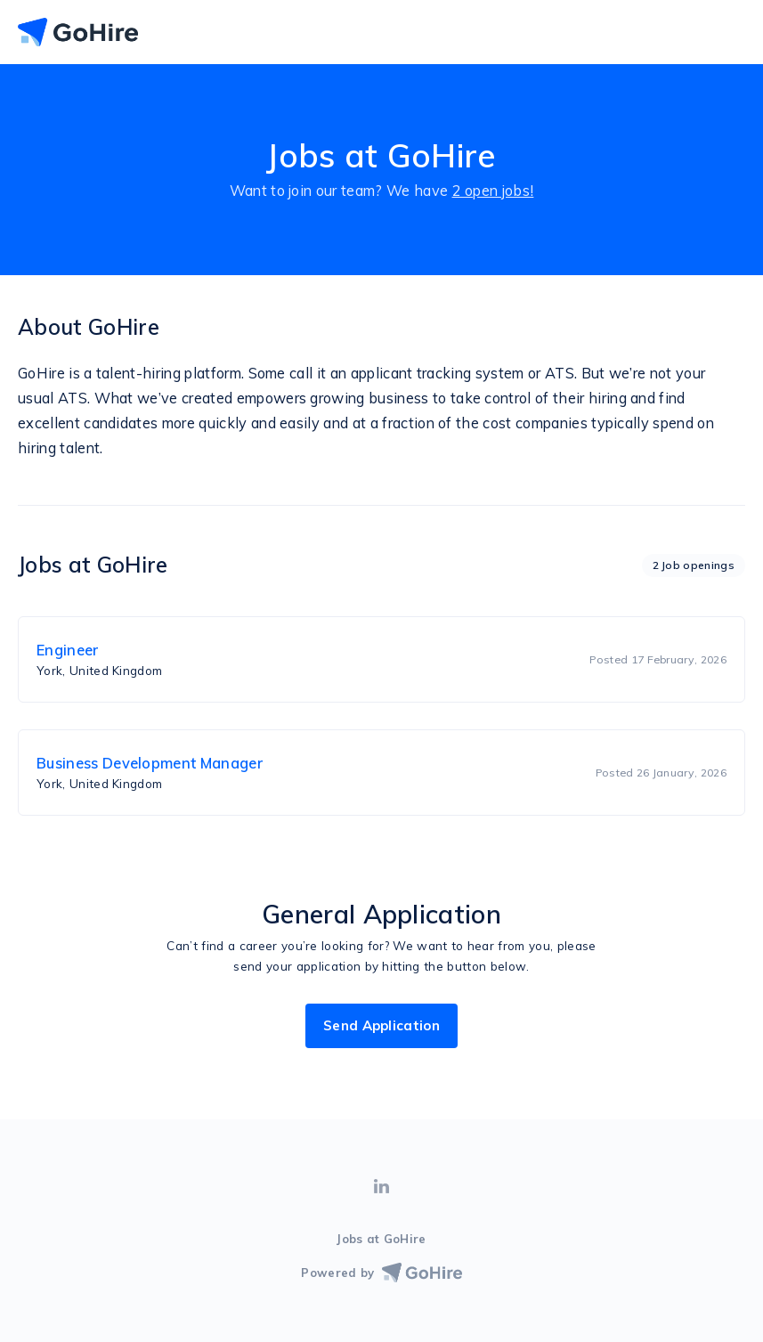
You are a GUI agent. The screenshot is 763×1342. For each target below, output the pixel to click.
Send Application (381, 1025)
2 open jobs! (493, 190)
